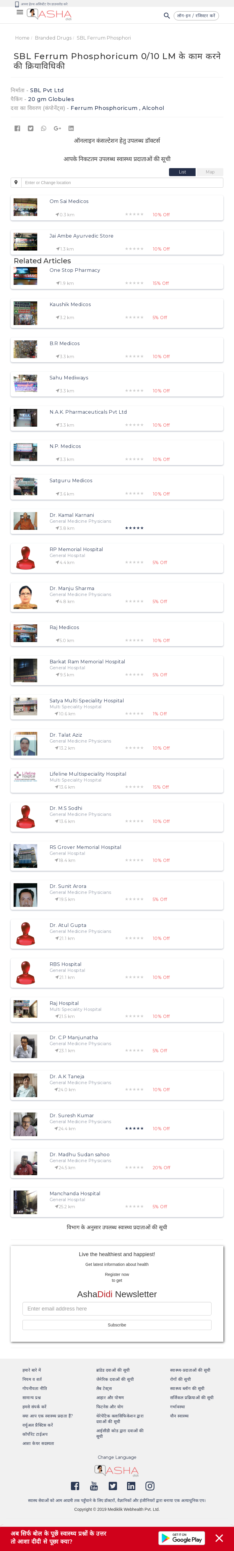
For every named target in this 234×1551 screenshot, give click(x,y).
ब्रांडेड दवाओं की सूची (113, 1370)
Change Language (117, 1457)
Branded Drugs (53, 38)
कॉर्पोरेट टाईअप (35, 1434)
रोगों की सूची (180, 1379)
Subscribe (117, 1325)
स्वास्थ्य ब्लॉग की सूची (187, 1388)
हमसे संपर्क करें (34, 1406)
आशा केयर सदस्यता (38, 1443)
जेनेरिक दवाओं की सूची (115, 1379)
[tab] (183, 172)
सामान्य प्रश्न (31, 1397)
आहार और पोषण (110, 1397)
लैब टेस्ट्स (104, 1388)
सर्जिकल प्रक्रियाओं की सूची (192, 1397)
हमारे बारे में (31, 1370)
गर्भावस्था (177, 1406)
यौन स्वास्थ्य (179, 1416)
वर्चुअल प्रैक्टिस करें (37, 1425)
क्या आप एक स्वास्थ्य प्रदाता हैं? (47, 1416)
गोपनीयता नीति (34, 1388)
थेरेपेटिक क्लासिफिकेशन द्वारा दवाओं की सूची (120, 1418)
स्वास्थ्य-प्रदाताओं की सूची (190, 1370)
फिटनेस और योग (110, 1406)
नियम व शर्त (32, 1379)
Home (22, 38)
